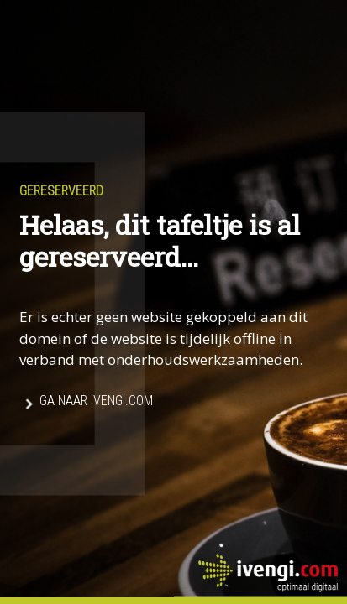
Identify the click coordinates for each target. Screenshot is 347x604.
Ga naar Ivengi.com (96, 400)
